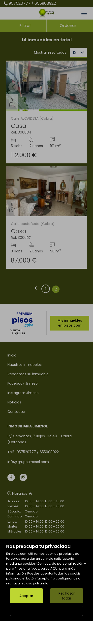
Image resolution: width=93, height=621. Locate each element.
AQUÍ (54, 568)
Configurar (46, 610)
